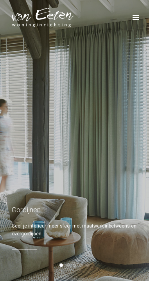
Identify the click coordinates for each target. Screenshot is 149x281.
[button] (61, 265)
